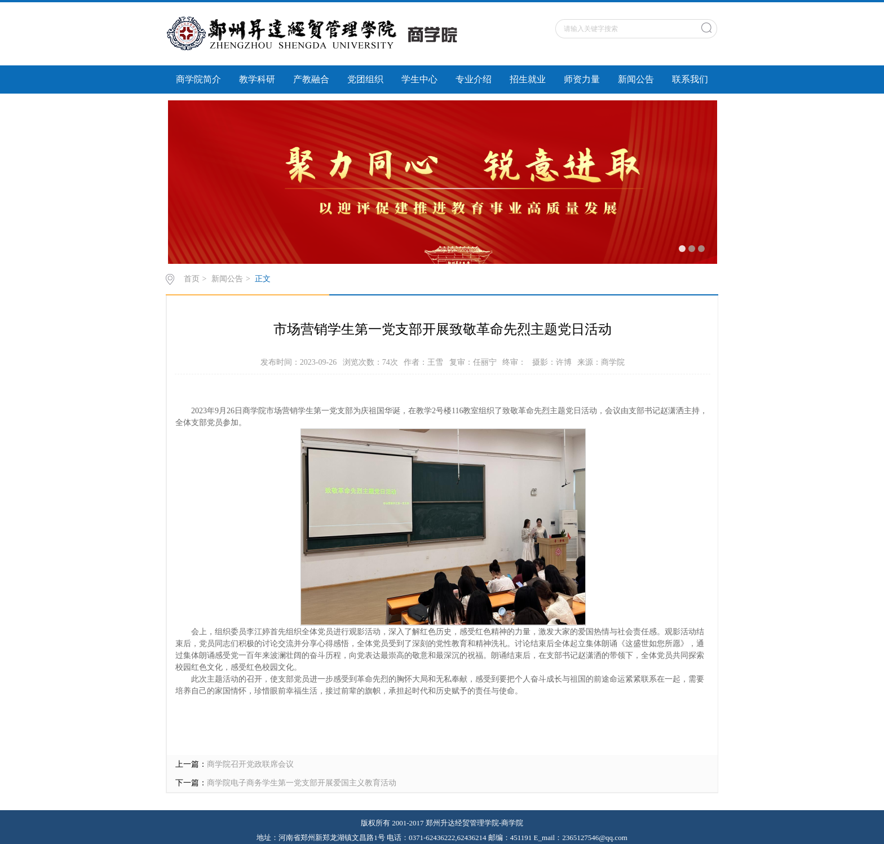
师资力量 (582, 79)
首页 (192, 279)
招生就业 (528, 79)
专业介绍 (474, 79)
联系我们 (690, 79)
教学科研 (257, 79)
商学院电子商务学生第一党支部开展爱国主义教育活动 (301, 783)
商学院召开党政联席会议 (250, 764)
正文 (263, 279)
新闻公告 (636, 79)
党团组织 (365, 79)
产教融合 (311, 79)
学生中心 (419, 79)
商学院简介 (198, 79)
